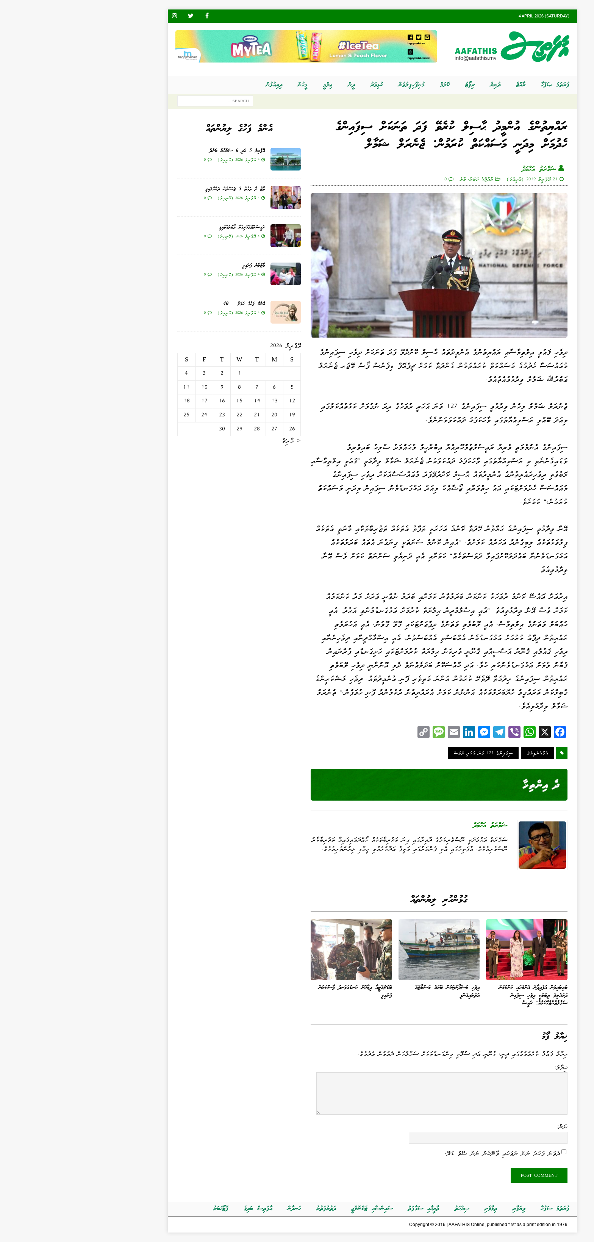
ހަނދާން (219, 1209)
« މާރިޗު (215, 441)
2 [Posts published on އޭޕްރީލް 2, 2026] (146, 373)
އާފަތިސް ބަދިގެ (182, 1209)
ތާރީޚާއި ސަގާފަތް (348, 1209)
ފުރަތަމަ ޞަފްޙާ (480, 85)
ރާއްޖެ (445, 85)
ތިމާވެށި (415, 1209)
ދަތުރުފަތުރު (251, 1209)
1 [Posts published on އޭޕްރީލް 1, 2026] (164, 373)
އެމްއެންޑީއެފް (462, 753)
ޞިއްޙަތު (386, 1209)
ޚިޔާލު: (485, 1067)
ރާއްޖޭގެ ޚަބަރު (406, 179)
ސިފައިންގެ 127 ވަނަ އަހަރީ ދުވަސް (408, 753)
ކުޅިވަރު (301, 85)
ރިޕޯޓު (394, 85)
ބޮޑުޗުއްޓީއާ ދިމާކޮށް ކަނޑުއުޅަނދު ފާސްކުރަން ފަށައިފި (280, 991)
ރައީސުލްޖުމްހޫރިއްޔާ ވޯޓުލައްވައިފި (166, 228)
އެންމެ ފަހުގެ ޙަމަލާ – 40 (168, 304)
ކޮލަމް (369, 85)
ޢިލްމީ (252, 85)
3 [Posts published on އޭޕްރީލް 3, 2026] (128, 373)
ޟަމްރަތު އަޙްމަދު (464, 169)
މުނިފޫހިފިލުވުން (336, 85)
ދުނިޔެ (420, 85)
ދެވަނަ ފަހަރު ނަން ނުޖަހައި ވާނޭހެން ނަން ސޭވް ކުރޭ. (427, 1153)
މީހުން (227, 85)
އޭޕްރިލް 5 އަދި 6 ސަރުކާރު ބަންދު (161, 151)
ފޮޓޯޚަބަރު (145, 1209)
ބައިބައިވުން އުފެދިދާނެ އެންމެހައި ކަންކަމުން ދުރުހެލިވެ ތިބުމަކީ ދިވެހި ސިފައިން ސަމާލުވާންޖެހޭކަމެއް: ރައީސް (458, 995)
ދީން (276, 85)
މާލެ (387, 179)
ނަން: (486, 1126)
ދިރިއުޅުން (199, 85)
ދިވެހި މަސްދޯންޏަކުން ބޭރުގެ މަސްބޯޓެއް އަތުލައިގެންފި (371, 991)
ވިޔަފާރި (443, 1209)
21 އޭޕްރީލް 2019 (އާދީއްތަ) (456, 179)
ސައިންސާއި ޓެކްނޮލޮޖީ (296, 1209)
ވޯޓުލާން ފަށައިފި (178, 266)
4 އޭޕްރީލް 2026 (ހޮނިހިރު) (163, 159)
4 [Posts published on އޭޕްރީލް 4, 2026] (111, 373)
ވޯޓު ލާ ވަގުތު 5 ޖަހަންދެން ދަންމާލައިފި (159, 189)
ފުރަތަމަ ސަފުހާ (479, 1209)
